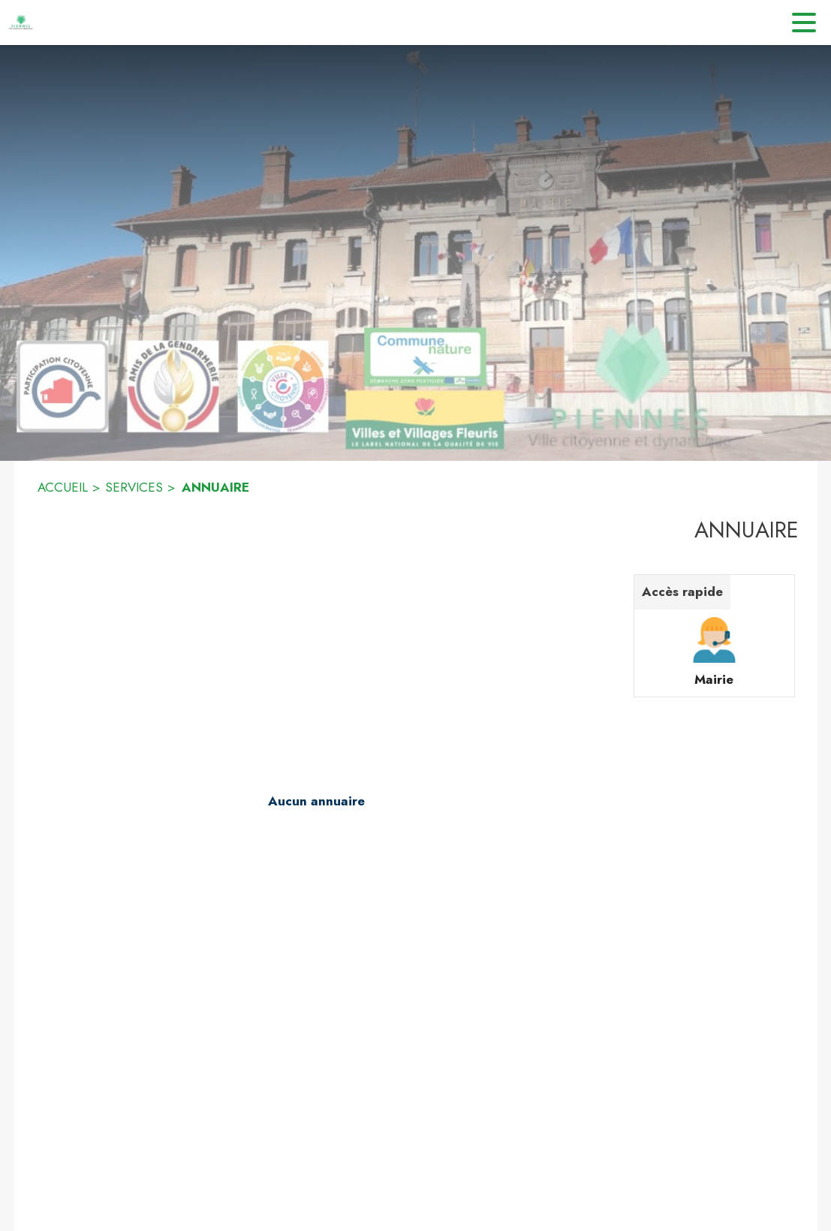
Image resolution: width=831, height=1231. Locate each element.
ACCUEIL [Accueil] (63, 487)
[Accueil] (23, 23)
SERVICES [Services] (134, 487)
